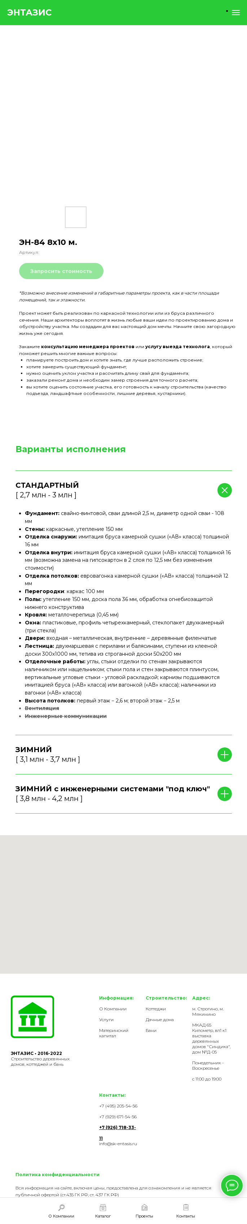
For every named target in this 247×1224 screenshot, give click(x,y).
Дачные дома (160, 1019)
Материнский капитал (113, 1033)
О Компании (113, 1008)
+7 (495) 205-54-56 (118, 1106)
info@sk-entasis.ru (118, 1143)
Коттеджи (156, 1008)
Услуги (106, 1019)
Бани (151, 1030)
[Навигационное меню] (236, 12)
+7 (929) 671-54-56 (118, 1116)
